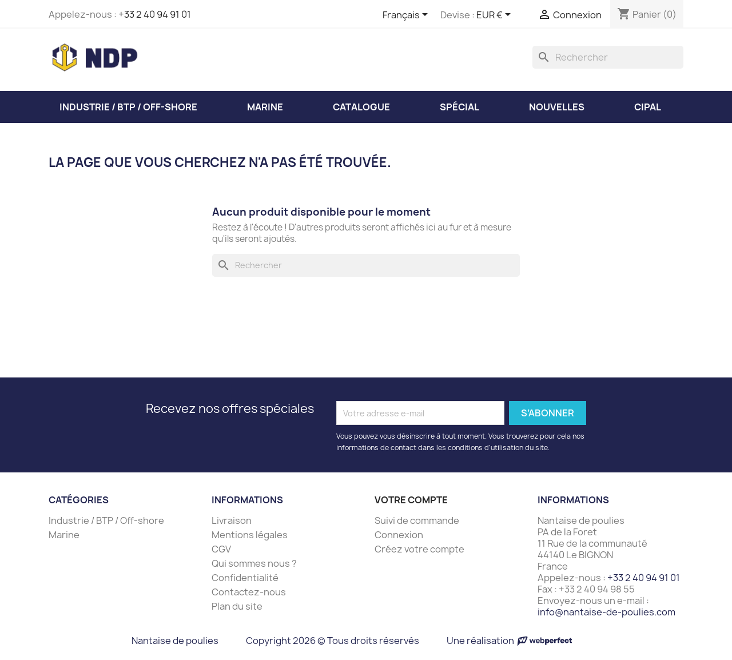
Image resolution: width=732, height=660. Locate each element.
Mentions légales (250, 534)
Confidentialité (245, 577)
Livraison (232, 520)
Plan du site (237, 606)
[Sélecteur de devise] (495, 15)
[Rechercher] (607, 57)
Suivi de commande (417, 520)
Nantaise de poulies (175, 640)
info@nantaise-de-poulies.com (606, 612)
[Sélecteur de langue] (407, 15)
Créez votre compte (419, 549)
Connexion (399, 534)
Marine (64, 534)
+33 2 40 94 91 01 (154, 14)
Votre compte (411, 500)
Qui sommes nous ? (254, 563)
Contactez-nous (249, 592)
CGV (221, 549)
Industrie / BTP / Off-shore (106, 520)
